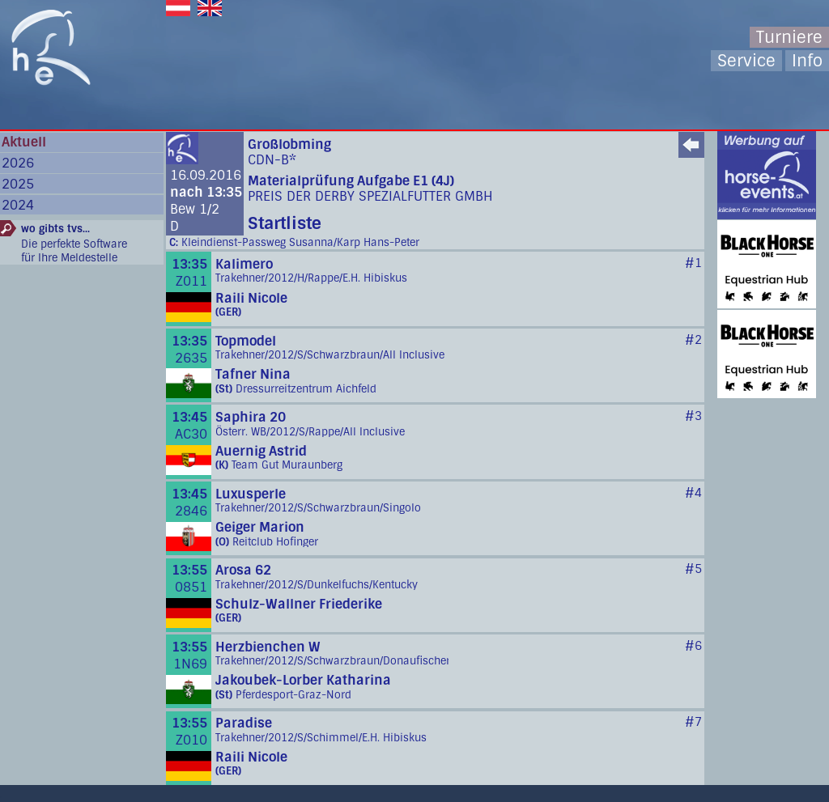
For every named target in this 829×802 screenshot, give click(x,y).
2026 (18, 163)
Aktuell (24, 142)
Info (807, 60)
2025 (18, 184)
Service (746, 60)
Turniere (789, 37)
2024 (18, 205)
